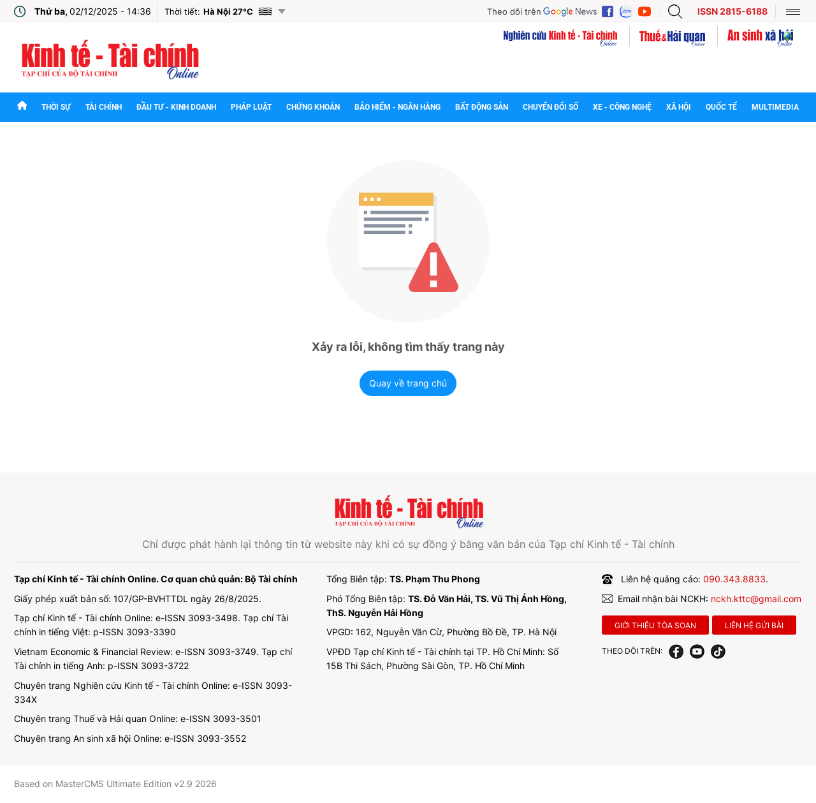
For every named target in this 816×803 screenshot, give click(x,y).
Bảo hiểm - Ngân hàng (397, 107)
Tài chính (103, 107)
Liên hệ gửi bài (754, 625)
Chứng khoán (313, 107)
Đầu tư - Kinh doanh (176, 107)
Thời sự (56, 107)
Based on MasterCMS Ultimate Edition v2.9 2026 (115, 783)
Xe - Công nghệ (622, 107)
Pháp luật (251, 107)
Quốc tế (721, 107)
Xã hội (678, 107)
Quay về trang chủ (408, 383)
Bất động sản (481, 107)
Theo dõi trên (514, 11)
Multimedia (775, 107)
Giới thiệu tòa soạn (655, 625)
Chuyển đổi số (550, 107)
